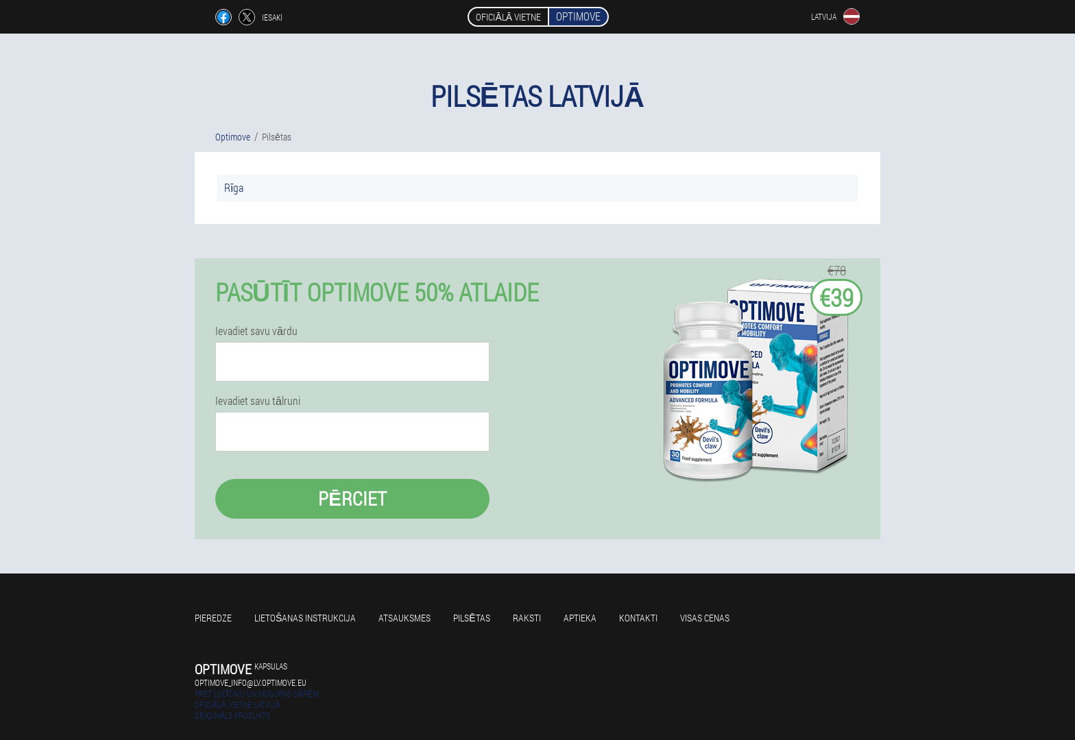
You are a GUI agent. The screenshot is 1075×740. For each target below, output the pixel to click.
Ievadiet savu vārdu (256, 330)
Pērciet (352, 498)
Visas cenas (704, 617)
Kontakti (638, 617)
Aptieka (580, 617)
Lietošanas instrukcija (305, 617)
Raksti (527, 617)
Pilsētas (471, 617)
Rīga (233, 187)
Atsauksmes (404, 617)
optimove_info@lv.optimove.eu (250, 682)
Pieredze (213, 617)
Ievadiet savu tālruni (257, 400)
